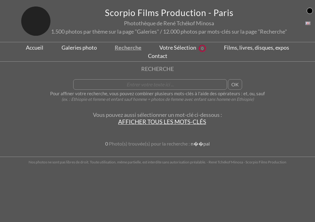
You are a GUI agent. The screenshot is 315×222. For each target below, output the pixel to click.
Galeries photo (79, 47)
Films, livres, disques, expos (256, 47)
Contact (157, 55)
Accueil (34, 47)
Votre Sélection (182, 47)
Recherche (128, 47)
